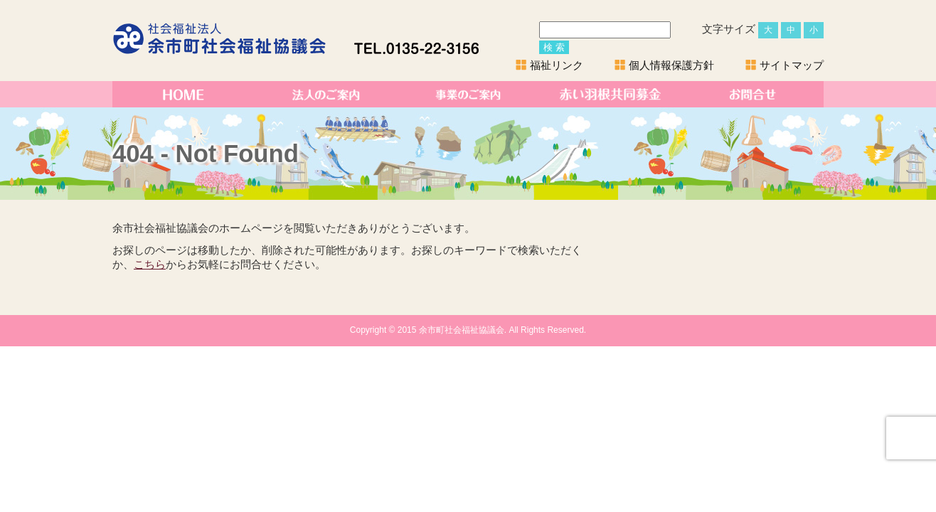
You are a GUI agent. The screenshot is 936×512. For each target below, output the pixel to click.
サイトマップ (792, 65)
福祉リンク (556, 65)
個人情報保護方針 (671, 65)
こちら (150, 264)
